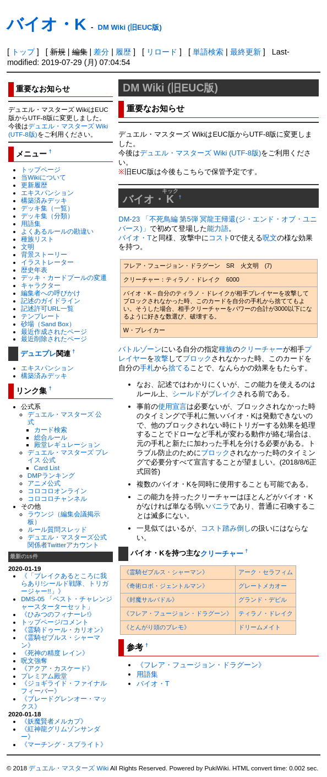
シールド (186, 394)
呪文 (270, 238)
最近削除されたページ (54, 338)
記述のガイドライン (50, 300)
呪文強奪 (34, 660)
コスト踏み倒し (226, 528)
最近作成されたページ (54, 331)
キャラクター (41, 285)
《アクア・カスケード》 (57, 668)
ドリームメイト (259, 627)
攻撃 (161, 358)
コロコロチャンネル (57, 498)
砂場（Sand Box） (48, 323)
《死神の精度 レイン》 (55, 652)
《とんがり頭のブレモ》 (156, 627)
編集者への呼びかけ (50, 292)
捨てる (179, 368)
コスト (219, 238)
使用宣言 (172, 406)
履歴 (123, 51)
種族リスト (37, 238)
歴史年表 (34, 269)
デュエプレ (38, 353)
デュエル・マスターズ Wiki (68, 768)
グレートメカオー (262, 585)
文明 (27, 246)
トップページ (41, 169)
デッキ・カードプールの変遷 (64, 277)
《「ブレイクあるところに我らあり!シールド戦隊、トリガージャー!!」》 (64, 583)
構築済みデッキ (44, 200)
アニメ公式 (44, 483)
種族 (226, 349)
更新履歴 (34, 184)
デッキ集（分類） (47, 215)
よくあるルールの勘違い (57, 231)
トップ (23, 51)
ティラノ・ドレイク (265, 613)
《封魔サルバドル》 (150, 599)
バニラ (219, 506)
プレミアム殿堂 (44, 675)
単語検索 (208, 51)
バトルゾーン (139, 349)
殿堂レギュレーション (67, 444)
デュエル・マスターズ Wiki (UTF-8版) (200, 153)
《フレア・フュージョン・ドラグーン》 (177, 613)
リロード (161, 51)
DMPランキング (51, 475)
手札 (147, 368)
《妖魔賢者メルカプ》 (54, 721)
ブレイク (222, 394)
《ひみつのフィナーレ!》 (58, 614)
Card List (47, 467)
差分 (101, 51)
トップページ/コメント (55, 621)
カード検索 (50, 429)
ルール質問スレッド (57, 529)
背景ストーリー (44, 254)
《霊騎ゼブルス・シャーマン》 (165, 572)
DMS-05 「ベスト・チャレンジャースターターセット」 (66, 602)
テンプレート (41, 316)
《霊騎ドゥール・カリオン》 (64, 629)
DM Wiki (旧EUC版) (130, 27)
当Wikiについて (43, 177)
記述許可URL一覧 (47, 308)
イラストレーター (47, 262)
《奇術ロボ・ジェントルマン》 (165, 585)
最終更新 (245, 51)
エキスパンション (47, 192)
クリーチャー (261, 349)
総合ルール (50, 437)
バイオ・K (46, 24)
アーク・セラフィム (265, 572)
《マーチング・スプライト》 (64, 744)
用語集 (31, 223)
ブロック (197, 358)
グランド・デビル (262, 599)
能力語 (217, 228)
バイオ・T (134, 238)
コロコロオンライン (57, 490)
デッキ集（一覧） (47, 208)
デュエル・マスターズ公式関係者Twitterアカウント (67, 540)
